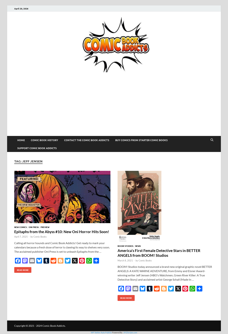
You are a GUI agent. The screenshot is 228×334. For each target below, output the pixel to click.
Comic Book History (44, 140)
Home (21, 140)
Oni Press (34, 227)
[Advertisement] (114, 109)
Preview (45, 227)
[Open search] (212, 140)
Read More (21, 269)
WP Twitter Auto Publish (101, 332)
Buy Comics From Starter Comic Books (141, 140)
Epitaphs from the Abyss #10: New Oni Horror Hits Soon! (61, 231)
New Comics (20, 227)
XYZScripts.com (130, 332)
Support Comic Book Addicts (37, 148)
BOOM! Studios (125, 245)
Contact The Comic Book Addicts (86, 140)
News (138, 245)
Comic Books (40, 236)
